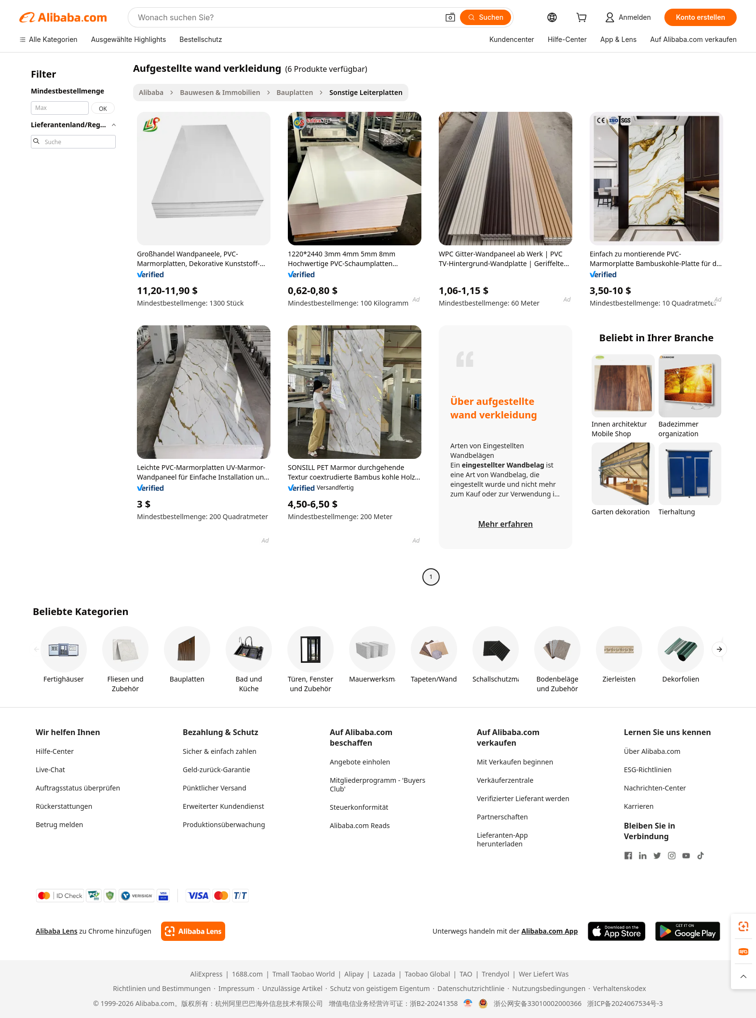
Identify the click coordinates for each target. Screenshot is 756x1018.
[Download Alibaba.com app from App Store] (617, 931)
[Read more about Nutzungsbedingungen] (547, 988)
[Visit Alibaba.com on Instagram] (671, 855)
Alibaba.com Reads (360, 825)
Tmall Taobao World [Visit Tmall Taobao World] (303, 974)
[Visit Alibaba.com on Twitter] (657, 855)
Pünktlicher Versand (214, 787)
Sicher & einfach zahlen (219, 751)
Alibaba (151, 92)
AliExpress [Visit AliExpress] (206, 974)
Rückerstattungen (64, 806)
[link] (743, 926)
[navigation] (73, 323)
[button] (450, 17)
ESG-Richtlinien (648, 769)
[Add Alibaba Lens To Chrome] (193, 931)
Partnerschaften (502, 816)
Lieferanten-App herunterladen (502, 839)
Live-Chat (50, 769)
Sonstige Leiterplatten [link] (366, 92)
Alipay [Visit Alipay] (354, 974)
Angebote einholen (360, 761)
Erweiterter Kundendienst (223, 806)
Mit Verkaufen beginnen (515, 761)
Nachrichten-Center (655, 787)
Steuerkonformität (359, 807)
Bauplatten (295, 92)
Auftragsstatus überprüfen (78, 787)
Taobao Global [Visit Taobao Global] (427, 974)
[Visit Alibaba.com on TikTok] (700, 855)
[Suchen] (486, 17)
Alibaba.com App (549, 931)
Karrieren (639, 806)
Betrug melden (59, 824)
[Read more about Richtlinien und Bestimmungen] (160, 988)
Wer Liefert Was (543, 974)
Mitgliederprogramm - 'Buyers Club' (377, 784)
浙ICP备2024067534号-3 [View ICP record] (625, 1003)
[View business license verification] (467, 1003)
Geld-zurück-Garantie (216, 769)
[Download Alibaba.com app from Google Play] (687, 931)
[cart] (583, 18)
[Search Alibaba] (287, 17)
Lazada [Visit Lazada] (384, 974)
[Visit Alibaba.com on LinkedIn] (642, 855)
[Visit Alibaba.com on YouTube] (686, 855)
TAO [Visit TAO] (465, 974)
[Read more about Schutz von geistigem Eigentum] (377, 988)
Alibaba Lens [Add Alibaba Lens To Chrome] (57, 931)
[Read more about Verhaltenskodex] (617, 988)
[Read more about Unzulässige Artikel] (290, 988)
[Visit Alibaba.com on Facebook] (628, 855)
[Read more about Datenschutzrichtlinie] (469, 988)
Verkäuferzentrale (505, 780)
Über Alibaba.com (652, 751)
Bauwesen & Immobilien (220, 92)
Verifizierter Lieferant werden (523, 798)
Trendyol (495, 974)
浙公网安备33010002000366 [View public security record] (537, 1003)
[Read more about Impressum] (234, 988)
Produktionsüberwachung (224, 824)
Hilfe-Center (55, 751)
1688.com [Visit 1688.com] (247, 974)
